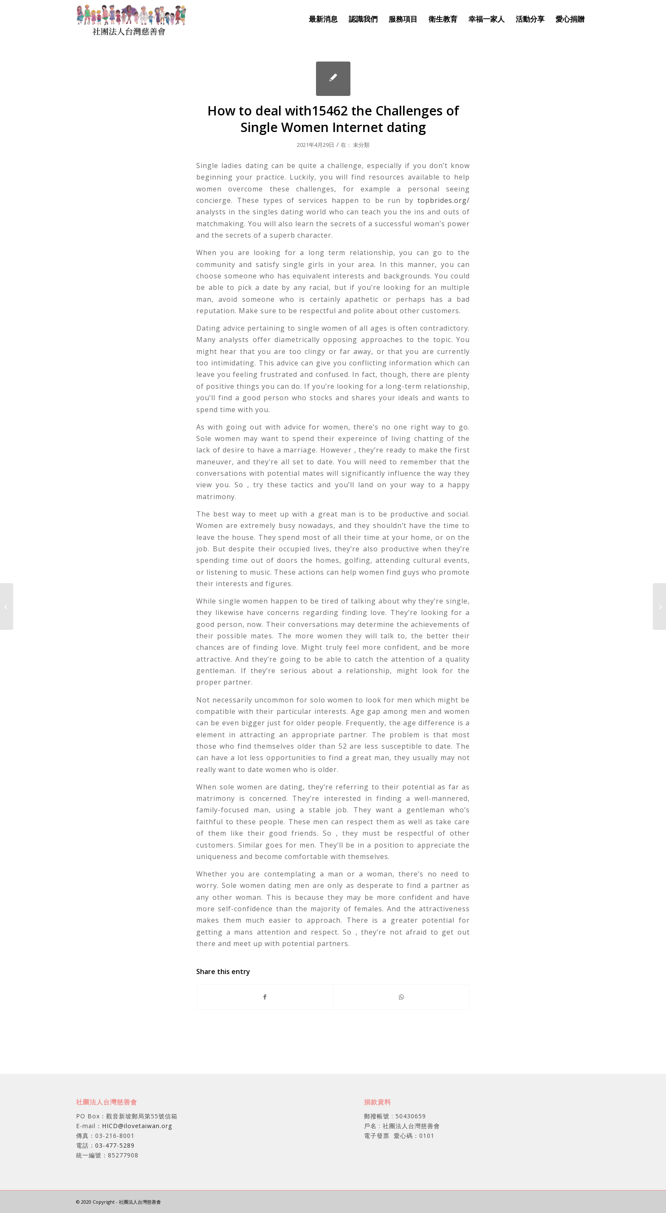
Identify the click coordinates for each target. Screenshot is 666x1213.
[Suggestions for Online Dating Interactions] (659, 606)
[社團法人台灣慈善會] (131, 19)
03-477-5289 (115, 1145)
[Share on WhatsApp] (401, 997)
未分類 (361, 145)
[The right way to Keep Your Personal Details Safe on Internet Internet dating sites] (6, 606)
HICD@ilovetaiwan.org (137, 1126)
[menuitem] (323, 19)
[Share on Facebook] (265, 997)
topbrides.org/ (444, 200)
